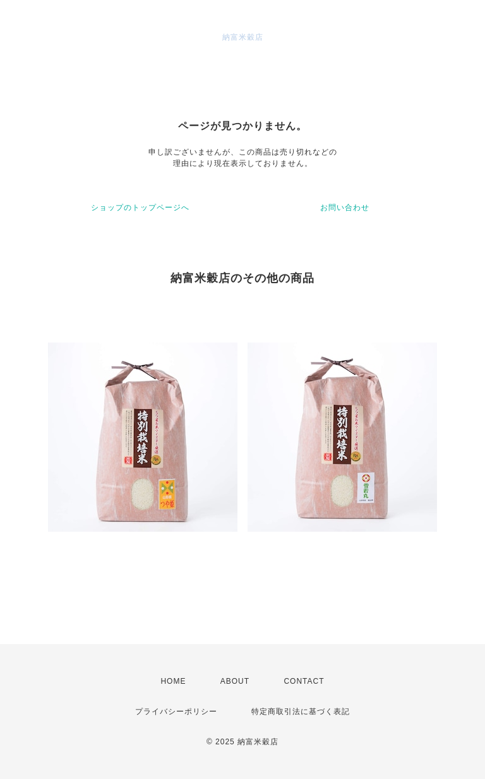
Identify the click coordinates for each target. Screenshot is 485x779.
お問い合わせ (344, 207)
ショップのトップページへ (140, 207)
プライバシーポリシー (176, 711)
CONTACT (304, 681)
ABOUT (234, 681)
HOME (173, 681)
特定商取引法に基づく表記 (300, 711)
